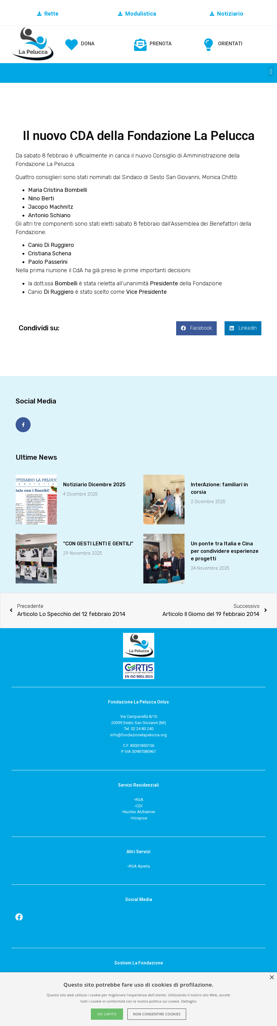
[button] (271, 71)
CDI (139, 805)
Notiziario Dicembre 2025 (94, 484)
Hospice (139, 817)
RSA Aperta (139, 865)
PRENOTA (161, 44)
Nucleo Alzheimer (139, 811)
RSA (139, 799)
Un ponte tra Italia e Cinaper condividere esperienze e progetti (225, 550)
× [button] (271, 977)
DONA (88, 44)
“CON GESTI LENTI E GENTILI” (98, 543)
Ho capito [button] (106, 1014)
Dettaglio (188, 1001)
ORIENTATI (230, 44)
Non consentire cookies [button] (157, 1014)
